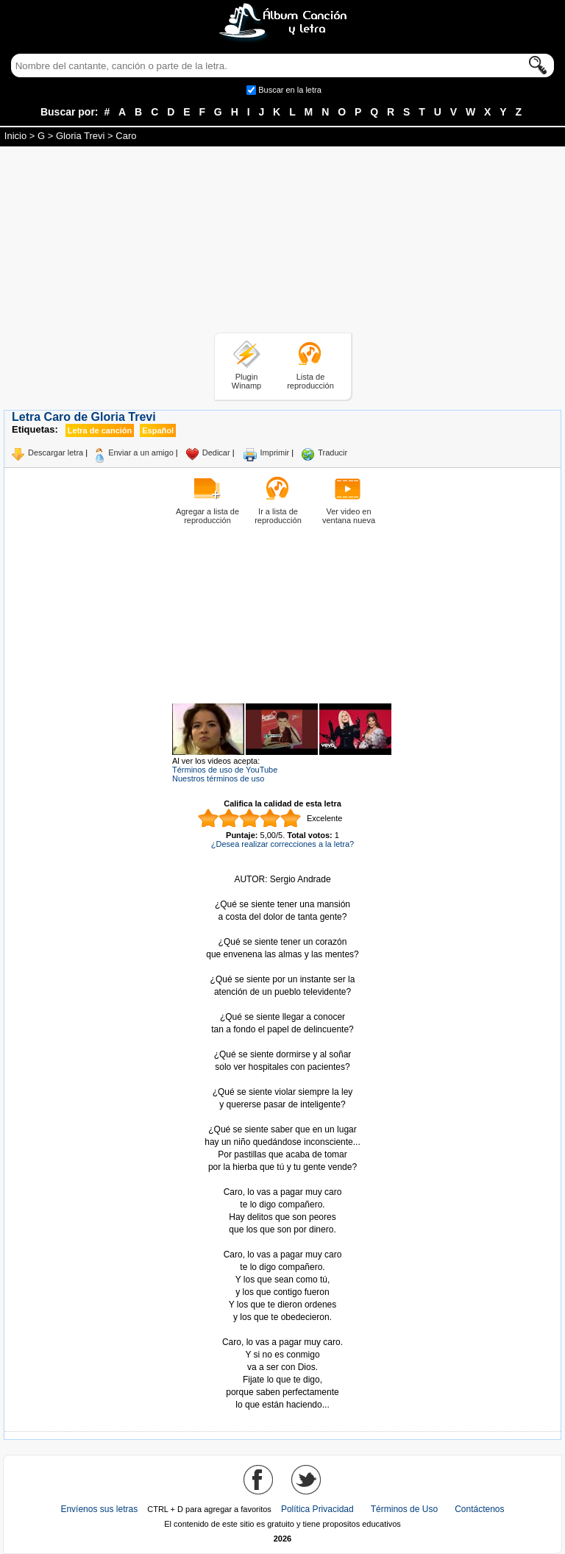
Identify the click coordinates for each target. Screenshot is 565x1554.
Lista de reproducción (310, 381)
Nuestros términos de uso (218, 778)
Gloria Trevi (80, 135)
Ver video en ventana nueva (348, 516)
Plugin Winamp (246, 381)
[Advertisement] (282, 242)
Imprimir (275, 452)
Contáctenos (479, 1509)
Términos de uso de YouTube (224, 769)
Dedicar (216, 452)
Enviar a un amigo (141, 452)
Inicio (15, 135)
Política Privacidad (317, 1509)
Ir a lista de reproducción (278, 516)
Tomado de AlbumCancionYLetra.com (282, 1330)
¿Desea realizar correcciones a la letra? (282, 844)
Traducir (332, 452)
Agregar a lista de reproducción (207, 516)
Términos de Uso (404, 1509)
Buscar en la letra (289, 89)
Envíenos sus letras (99, 1509)
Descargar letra (55, 452)
